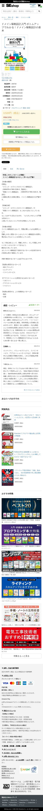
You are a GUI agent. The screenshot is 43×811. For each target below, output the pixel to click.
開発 (24, 108)
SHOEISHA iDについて (8, 777)
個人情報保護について (8, 771)
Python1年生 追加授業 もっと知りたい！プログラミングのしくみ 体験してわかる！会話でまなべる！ (27, 454)
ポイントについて (9, 749)
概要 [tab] (4, 169)
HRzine (4, 805)
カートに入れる (21, 132)
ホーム (4, 17)
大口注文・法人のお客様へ (12, 753)
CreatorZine (31, 802)
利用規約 (4, 766)
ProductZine (13, 805)
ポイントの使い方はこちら (11, 120)
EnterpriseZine (24, 800)
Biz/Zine (4, 802)
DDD (28, 108)
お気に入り (10, 149)
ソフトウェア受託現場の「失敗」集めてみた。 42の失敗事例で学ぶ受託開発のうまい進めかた (27, 472)
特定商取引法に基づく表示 (9, 768)
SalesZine (22, 802)
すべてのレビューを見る (32, 390)
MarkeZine (14, 800)
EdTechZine (13, 802)
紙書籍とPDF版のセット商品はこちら (21, 142)
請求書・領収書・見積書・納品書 (14, 746)
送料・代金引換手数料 (10, 668)
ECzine (33, 800)
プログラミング (16, 108)
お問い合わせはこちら (10, 756)
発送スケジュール (9, 711)
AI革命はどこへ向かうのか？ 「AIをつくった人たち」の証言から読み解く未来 (27, 417)
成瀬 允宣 (5, 80)
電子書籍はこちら (21, 137)
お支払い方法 (7, 675)
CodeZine (5, 800)
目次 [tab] (11, 169)
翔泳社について (6, 775)
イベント (21, 805)
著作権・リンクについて (8, 773)
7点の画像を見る (7, 78)
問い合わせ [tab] (20, 169)
